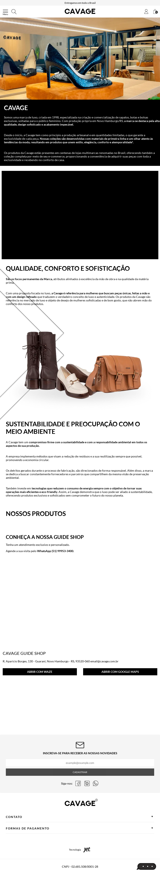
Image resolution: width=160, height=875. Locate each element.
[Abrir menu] (5, 11)
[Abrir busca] (14, 11)
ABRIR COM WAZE (39, 671)
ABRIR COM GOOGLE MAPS (120, 671)
